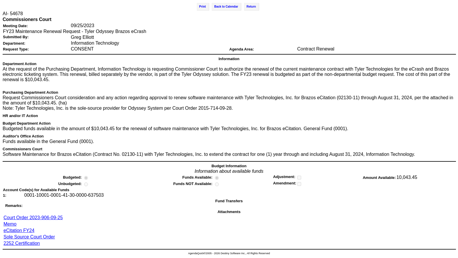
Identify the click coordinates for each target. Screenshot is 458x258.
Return (251, 6)
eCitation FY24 (19, 230)
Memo (10, 224)
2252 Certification (22, 243)
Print (202, 6)
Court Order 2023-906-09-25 (33, 217)
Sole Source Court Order (29, 236)
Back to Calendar (226, 6)
